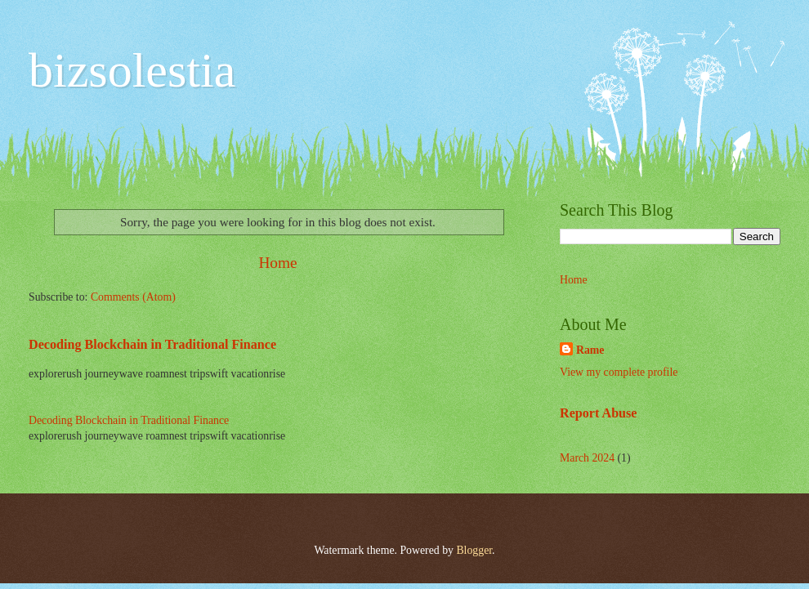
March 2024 (587, 458)
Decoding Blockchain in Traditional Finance (152, 344)
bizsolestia (132, 70)
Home (277, 262)
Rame (590, 350)
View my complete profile (618, 372)
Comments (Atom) (133, 297)
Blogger (474, 550)
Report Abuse (598, 413)
